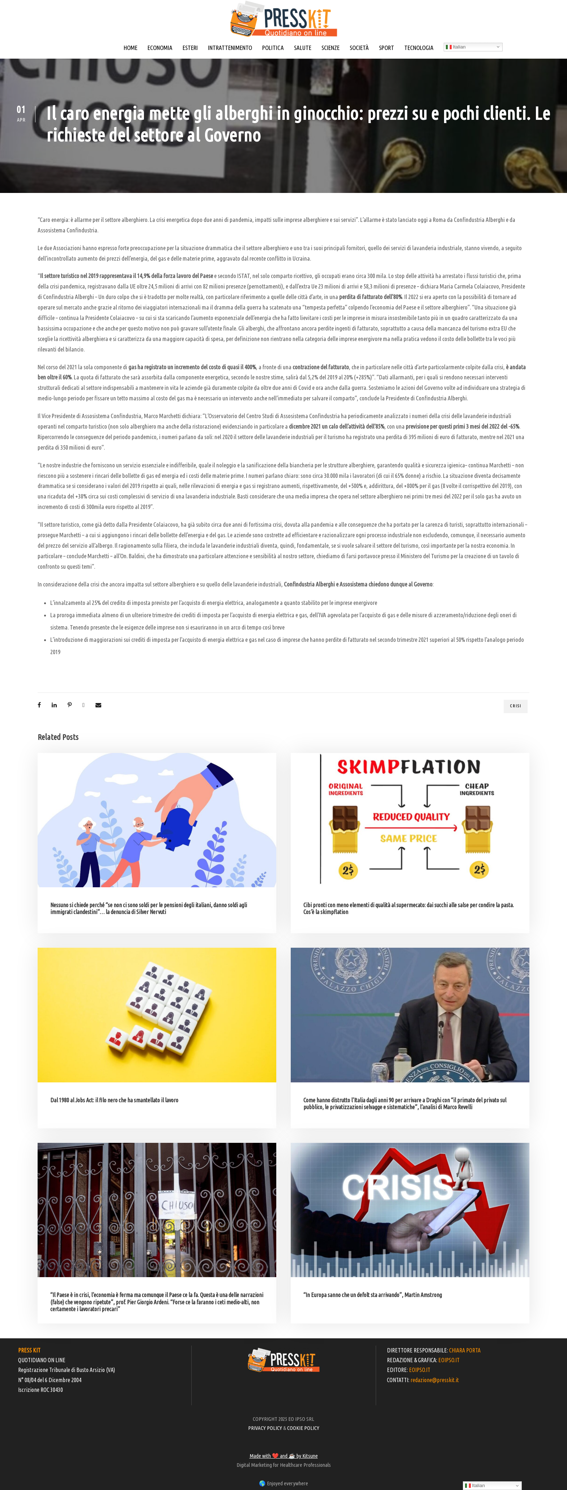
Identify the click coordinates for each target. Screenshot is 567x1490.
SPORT (386, 47)
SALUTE (302, 47)
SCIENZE (330, 47)
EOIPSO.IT (449, 1360)
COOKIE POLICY (303, 1428)
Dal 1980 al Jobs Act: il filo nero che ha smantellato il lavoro (114, 1100)
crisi (515, 706)
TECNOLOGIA (419, 47)
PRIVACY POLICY (265, 1428)
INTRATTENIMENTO (230, 47)
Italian (456, 47)
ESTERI (190, 47)
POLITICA (273, 47)
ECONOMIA (160, 47)
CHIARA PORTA (465, 1350)
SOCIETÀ (359, 47)
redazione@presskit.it (434, 1380)
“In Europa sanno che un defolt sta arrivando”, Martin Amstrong (372, 1295)
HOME (130, 47)
